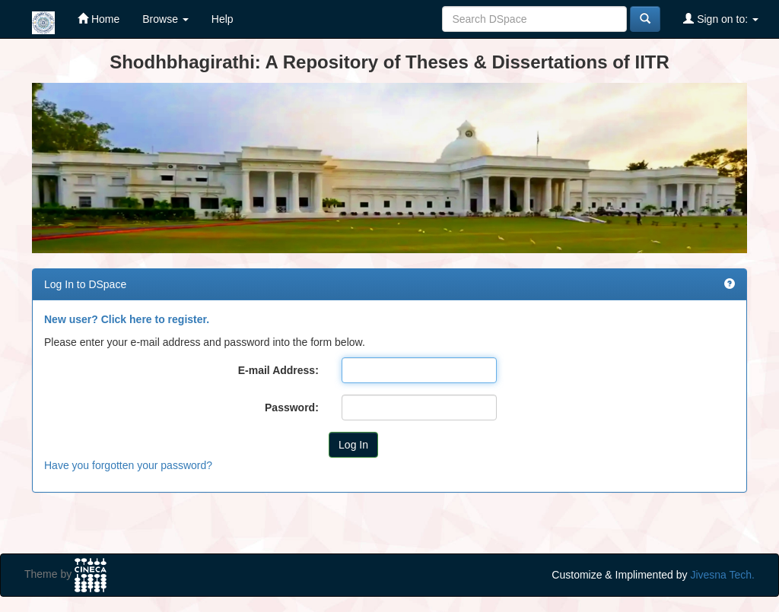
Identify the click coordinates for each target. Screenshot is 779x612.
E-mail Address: (278, 370)
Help (222, 19)
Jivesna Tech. (722, 575)
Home (98, 18)
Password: (292, 407)
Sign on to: (720, 18)
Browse (165, 19)
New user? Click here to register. (126, 319)
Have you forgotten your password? (128, 465)
